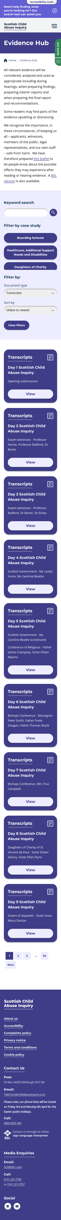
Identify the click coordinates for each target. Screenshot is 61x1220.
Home (12, 60)
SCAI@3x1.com (13, 1167)
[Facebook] (8, 1206)
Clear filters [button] (16, 325)
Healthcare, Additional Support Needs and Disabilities (30, 252)
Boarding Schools (30, 238)
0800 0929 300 (12, 1123)
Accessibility (13, 1026)
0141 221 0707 (16, 1184)
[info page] (58, 62)
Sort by (9, 302)
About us (11, 1018)
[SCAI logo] (18, 1004)
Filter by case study (22, 225)
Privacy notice (15, 1040)
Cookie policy (14, 1054)
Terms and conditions (20, 1047)
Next (10, 964)
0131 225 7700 (12, 1179)
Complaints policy (17, 1033)
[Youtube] (17, 1206)
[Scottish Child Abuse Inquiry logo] (15, 27)
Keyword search (19, 202)
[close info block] (54, 10)
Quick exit (57, 48)
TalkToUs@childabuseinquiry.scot (24, 1094)
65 (44, 955)
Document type (15, 285)
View (30, 394)
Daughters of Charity (30, 267)
